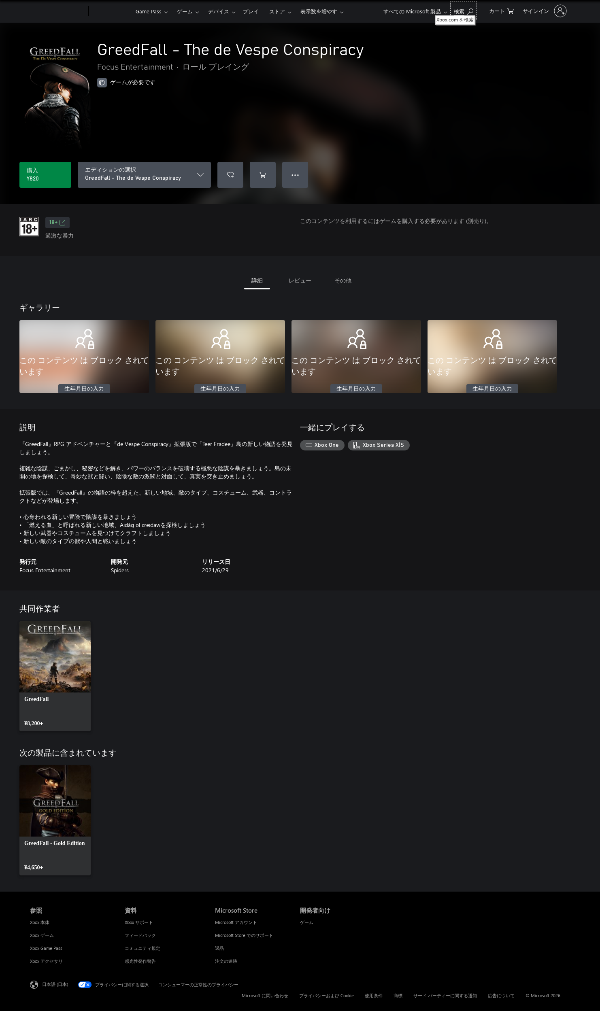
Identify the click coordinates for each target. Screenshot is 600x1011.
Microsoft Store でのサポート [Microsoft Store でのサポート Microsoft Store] (244, 935)
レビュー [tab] (300, 280)
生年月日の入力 (84, 389)
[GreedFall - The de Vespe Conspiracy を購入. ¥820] (45, 175)
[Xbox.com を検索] (463, 10)
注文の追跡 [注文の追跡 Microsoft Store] (226, 961)
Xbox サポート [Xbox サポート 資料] (139, 922)
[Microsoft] (57, 11)
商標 (398, 995)
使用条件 (374, 995)
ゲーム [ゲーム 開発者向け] (306, 922)
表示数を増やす (318, 11)
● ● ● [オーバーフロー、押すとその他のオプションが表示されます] (295, 174)
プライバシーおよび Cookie (326, 995)
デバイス (218, 11)
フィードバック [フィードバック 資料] (140, 935)
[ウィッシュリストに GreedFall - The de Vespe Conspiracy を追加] (230, 175)
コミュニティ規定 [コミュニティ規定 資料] (142, 948)
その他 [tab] (342, 280)
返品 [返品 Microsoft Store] (219, 948)
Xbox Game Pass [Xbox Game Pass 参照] (46, 948)
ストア (277, 11)
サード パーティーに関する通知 (445, 995)
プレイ (251, 11)
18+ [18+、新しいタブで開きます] (57, 222)
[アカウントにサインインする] (544, 11)
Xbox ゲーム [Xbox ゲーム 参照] (42, 935)
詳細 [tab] (257, 280)
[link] (55, 676)
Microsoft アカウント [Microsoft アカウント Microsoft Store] (236, 922)
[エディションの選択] (144, 175)
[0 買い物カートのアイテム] (501, 10)
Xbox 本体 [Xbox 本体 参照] (39, 922)
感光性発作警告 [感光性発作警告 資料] (140, 961)
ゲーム (185, 11)
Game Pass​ (149, 11)
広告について (501, 995)
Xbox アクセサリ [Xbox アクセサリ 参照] (46, 961)
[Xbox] (111, 11)
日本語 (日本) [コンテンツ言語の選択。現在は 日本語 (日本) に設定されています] (55, 984)
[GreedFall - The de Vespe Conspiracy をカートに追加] (263, 175)
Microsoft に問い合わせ (265, 995)
